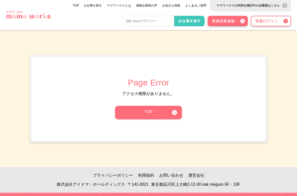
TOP (148, 112)
